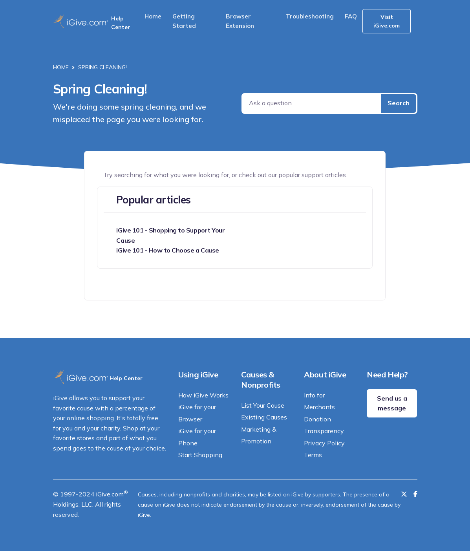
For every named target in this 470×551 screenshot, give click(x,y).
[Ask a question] (312, 103)
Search (399, 103)
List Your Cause (262, 405)
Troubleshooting (310, 16)
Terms (313, 455)
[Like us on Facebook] (415, 494)
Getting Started (184, 21)
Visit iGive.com (386, 21)
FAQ (351, 16)
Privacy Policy (324, 443)
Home (152, 16)
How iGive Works (203, 395)
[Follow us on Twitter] (404, 494)
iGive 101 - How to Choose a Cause (167, 250)
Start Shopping (200, 455)
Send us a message (392, 403)
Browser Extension (240, 21)
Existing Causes (264, 417)
